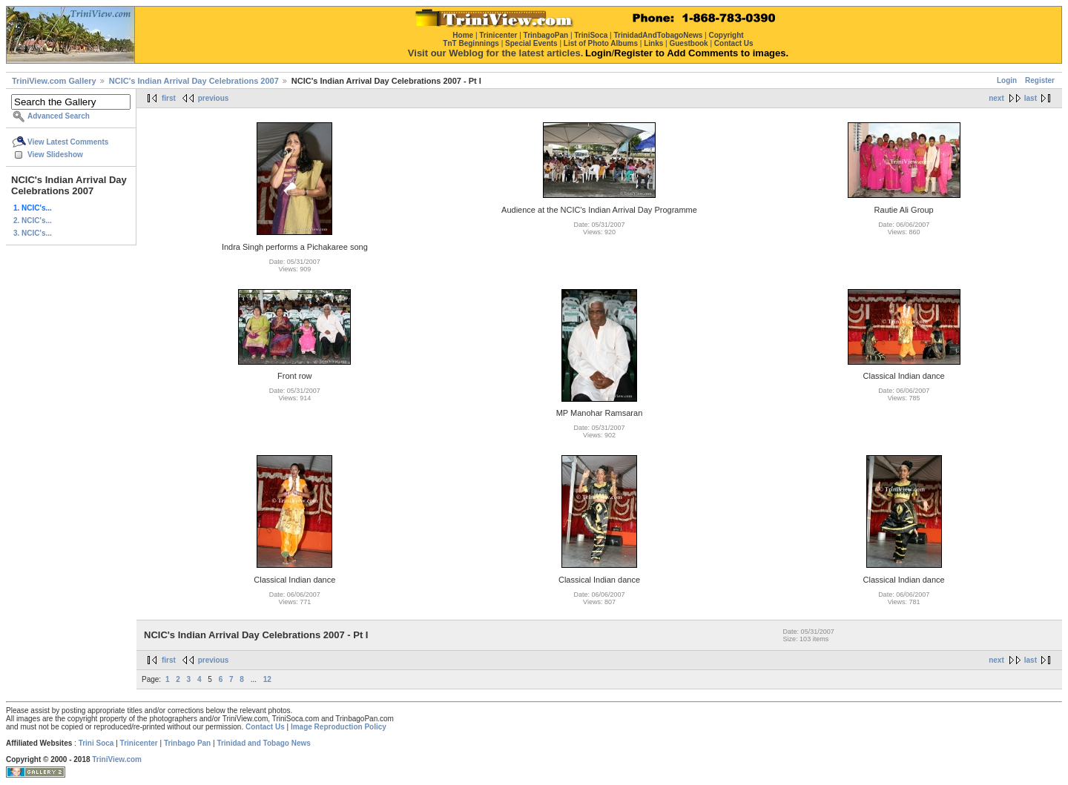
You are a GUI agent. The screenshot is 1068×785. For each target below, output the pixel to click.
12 (267, 679)
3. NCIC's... (32, 233)
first (169, 98)
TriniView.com (117, 759)
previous (213, 98)
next (996, 98)
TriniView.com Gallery (54, 80)
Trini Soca (96, 743)
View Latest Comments (67, 142)
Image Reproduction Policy (338, 727)
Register (1040, 80)
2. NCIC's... (32, 220)
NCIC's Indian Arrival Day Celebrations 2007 (194, 80)
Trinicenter (139, 743)
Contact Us (265, 727)
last (1030, 98)
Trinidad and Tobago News (264, 743)
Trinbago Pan (187, 743)
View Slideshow (55, 154)
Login (1007, 80)
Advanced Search (58, 116)
